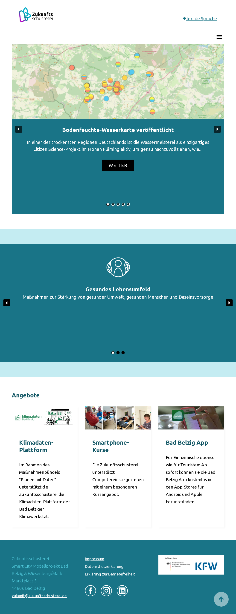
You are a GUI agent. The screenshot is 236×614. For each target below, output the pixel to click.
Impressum (94, 559)
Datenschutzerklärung (104, 566)
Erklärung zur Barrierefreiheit (110, 574)
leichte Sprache (200, 18)
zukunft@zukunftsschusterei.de (39, 595)
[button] (118, 129)
